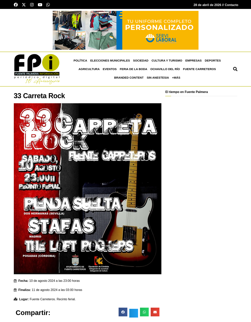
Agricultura (89, 69)
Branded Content (129, 78)
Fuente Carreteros (199, 69)
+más (176, 78)
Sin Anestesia (158, 78)
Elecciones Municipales (110, 61)
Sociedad (140, 61)
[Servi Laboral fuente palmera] (126, 30)
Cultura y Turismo (166, 61)
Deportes (213, 61)
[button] (235, 70)
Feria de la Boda (133, 69)
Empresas (193, 61)
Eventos (110, 69)
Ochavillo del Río (165, 69)
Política (80, 61)
